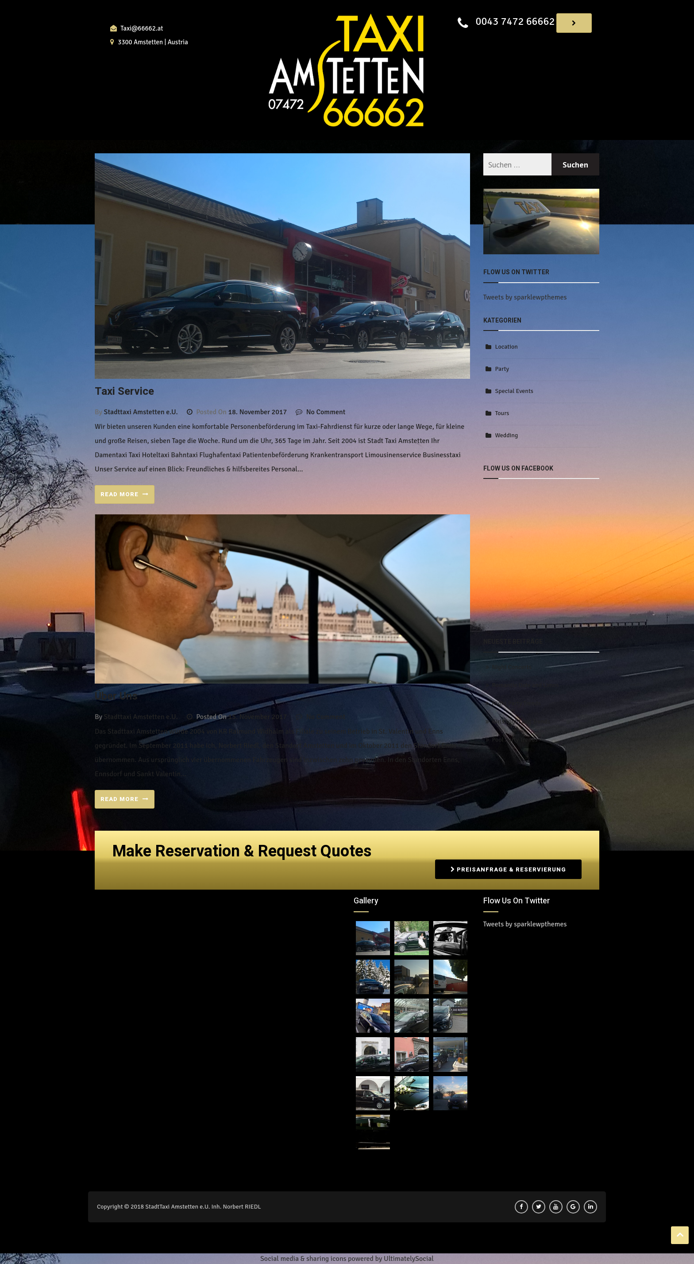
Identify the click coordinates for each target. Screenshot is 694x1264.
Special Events (514, 391)
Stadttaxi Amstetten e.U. (141, 412)
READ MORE (124, 494)
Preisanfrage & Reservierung (508, 869)
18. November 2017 (257, 412)
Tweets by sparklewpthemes (525, 297)
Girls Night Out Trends (521, 721)
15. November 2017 (257, 716)
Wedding (506, 435)
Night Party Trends (516, 703)
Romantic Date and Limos (525, 685)
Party (502, 369)
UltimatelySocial (409, 1258)
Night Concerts (512, 667)
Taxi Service (124, 391)
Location (506, 346)
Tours (502, 413)
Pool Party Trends (515, 739)
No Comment (326, 412)
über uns (116, 696)
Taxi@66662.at (141, 28)
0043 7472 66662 (515, 21)
